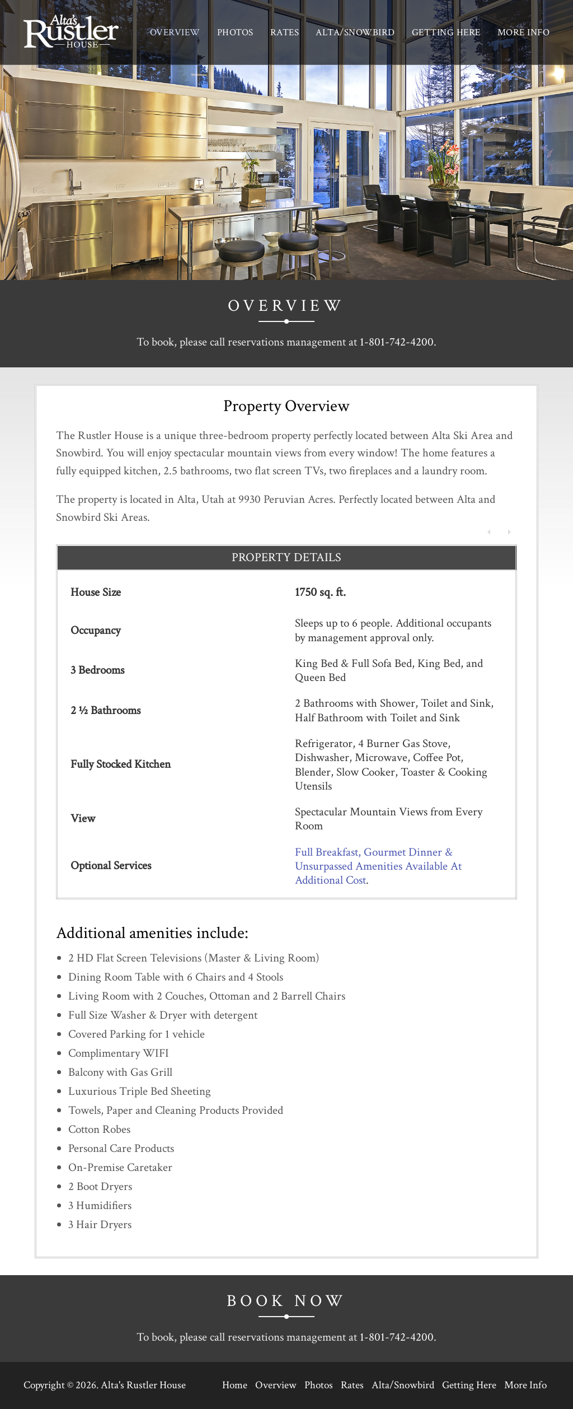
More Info (523, 32)
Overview (175, 32)
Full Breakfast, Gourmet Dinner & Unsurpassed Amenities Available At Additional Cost (378, 866)
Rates (284, 32)
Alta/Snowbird (355, 32)
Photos (235, 32)
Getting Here (446, 32)
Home (234, 1385)
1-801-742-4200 (397, 341)
